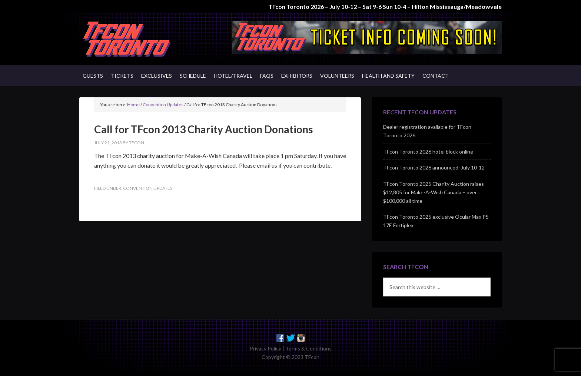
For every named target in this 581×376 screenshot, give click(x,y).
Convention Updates (147, 188)
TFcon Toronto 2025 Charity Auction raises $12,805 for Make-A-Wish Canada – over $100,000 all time (433, 192)
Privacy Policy (265, 348)
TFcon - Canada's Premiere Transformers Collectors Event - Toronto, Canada (142, 39)
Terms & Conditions (308, 348)
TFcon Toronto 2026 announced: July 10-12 (434, 167)
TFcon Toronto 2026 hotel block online (428, 151)
